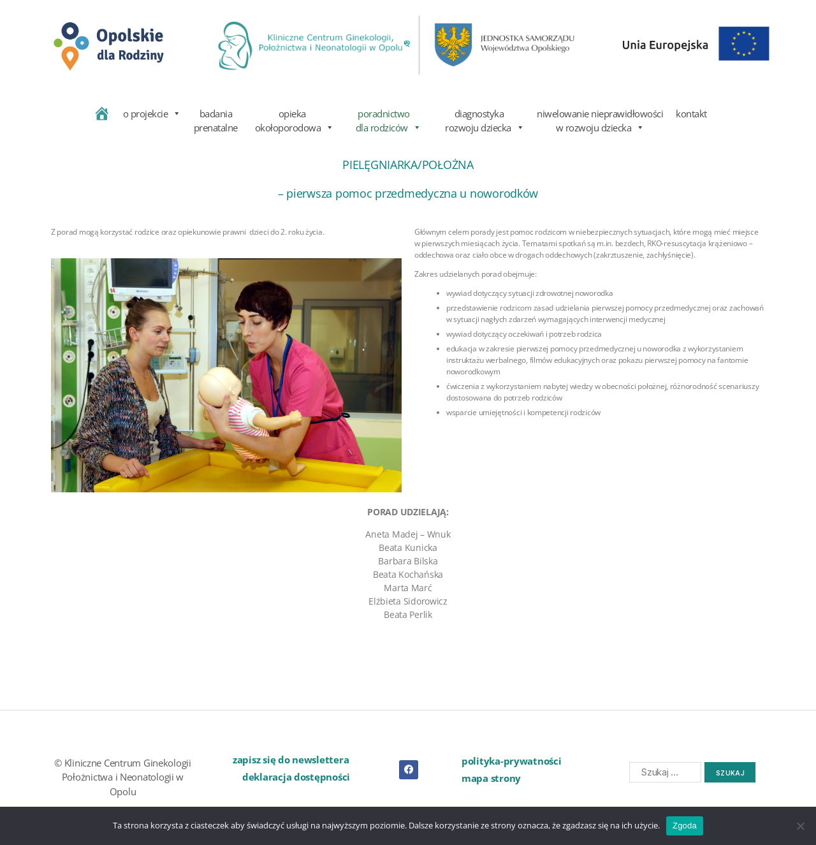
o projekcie (152, 113)
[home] (102, 119)
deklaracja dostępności (296, 776)
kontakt (691, 113)
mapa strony (491, 778)
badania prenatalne (216, 119)
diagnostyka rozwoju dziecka (479, 119)
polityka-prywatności (512, 760)
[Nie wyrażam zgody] (800, 825)
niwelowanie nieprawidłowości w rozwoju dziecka (600, 119)
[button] (309, 760)
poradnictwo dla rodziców (384, 119)
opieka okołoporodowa (292, 119)
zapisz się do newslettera (291, 759)
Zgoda (685, 825)
